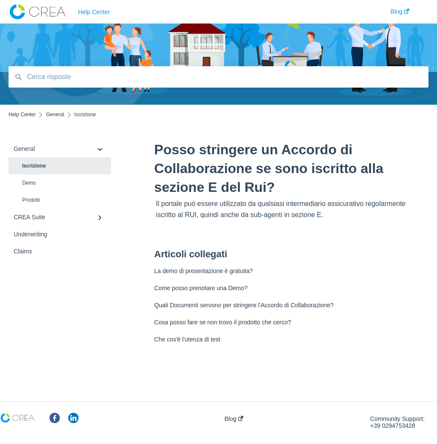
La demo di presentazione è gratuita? (203, 271)
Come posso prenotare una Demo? (201, 288)
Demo (29, 183)
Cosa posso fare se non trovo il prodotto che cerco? (222, 322)
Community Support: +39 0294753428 (397, 422)
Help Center (94, 12)
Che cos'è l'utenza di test (187, 339)
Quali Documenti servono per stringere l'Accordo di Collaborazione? (244, 305)
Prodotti (31, 200)
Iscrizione (34, 166)
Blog (233, 418)
